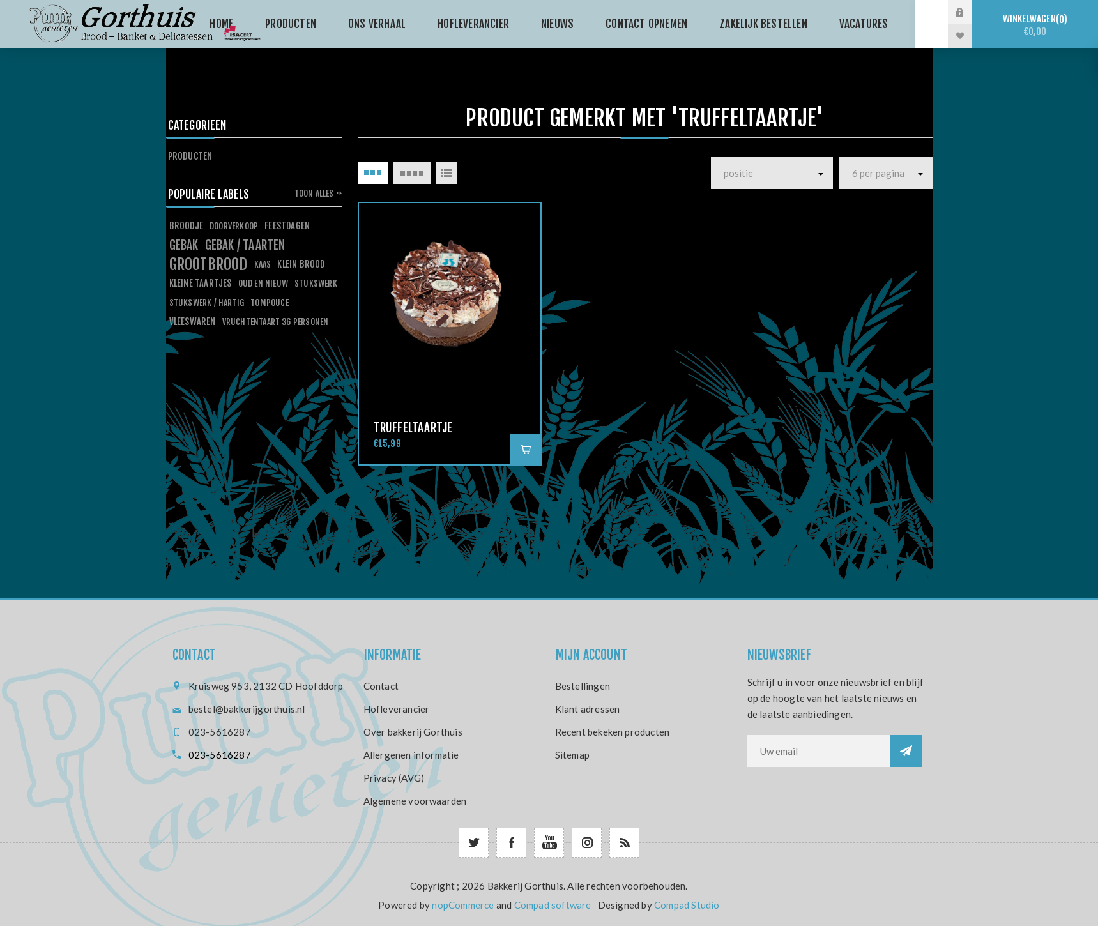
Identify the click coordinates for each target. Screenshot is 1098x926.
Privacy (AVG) (394, 778)
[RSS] (624, 843)
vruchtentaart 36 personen (275, 321)
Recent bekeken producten (612, 732)
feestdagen (287, 226)
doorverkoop (234, 225)
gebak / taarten (245, 245)
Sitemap (572, 755)
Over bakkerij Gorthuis (412, 732)
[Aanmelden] (818, 751)
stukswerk (315, 283)
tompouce (269, 302)
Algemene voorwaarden (415, 801)
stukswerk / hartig (207, 302)
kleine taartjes (200, 283)
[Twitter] (474, 843)
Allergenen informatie (411, 755)
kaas (262, 264)
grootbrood (208, 264)
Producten (190, 156)
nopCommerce (463, 905)
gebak (184, 245)
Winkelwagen (1035, 25)
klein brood (300, 264)
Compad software (552, 905)
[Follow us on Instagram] (587, 843)
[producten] (772, 173)
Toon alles (314, 193)
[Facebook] (511, 843)
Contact (381, 686)
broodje (186, 226)
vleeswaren (192, 321)
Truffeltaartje (413, 428)
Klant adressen (587, 709)
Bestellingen (582, 686)
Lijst (446, 173)
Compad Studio (687, 905)
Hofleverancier (396, 709)
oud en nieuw (263, 283)
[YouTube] (549, 843)
